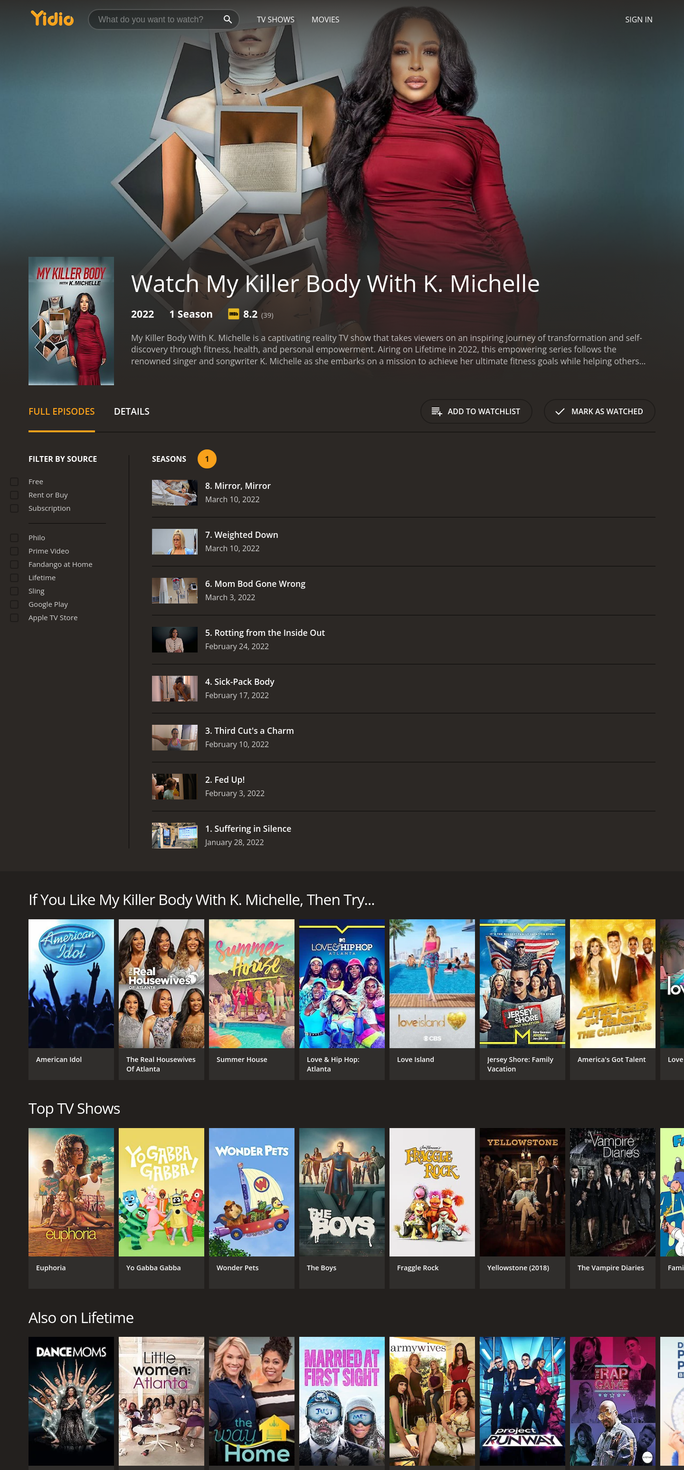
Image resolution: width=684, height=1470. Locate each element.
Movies (326, 19)
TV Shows (275, 19)
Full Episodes (61, 411)
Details (132, 411)
